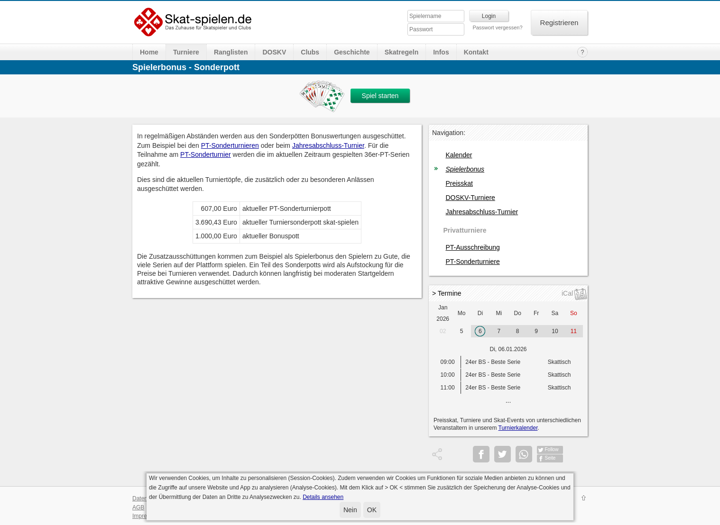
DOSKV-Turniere (470, 197)
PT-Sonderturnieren (230, 145)
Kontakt (476, 52)
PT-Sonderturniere (472, 261)
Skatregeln (402, 52)
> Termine (447, 293)
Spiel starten (380, 96)
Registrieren (559, 22)
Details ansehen (323, 497)
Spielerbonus (464, 169)
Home (149, 52)
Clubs (310, 52)
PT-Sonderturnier (205, 154)
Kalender (458, 155)
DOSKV (274, 52)
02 (443, 331)
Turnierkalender (518, 428)
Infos (441, 52)
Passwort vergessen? (497, 27)
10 (555, 331)
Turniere (186, 52)
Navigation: (448, 132)
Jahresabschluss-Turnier (328, 145)
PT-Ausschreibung (472, 247)
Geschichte (351, 52)
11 (574, 331)
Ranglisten (231, 52)
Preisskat (459, 183)
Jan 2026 (442, 313)
